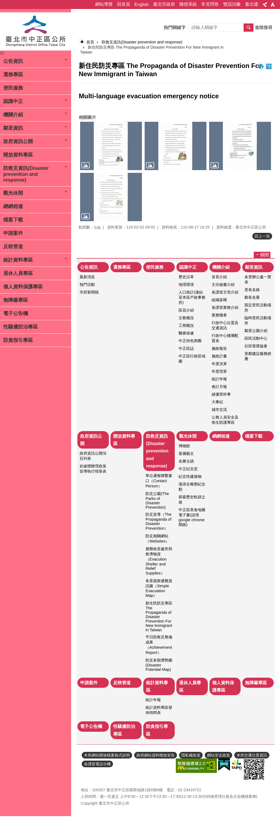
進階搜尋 (263, 27)
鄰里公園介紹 (255, 330)
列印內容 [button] (260, 66)
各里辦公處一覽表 (257, 279)
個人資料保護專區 (23, 286)
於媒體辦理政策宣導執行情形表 (93, 468)
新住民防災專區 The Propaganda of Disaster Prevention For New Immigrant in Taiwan (158, 616)
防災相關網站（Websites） (157, 538)
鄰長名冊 (252, 297)
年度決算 (219, 363)
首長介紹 (219, 277)
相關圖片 (87, 117)
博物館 (184, 446)
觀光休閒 (13, 193)
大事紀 (217, 402)
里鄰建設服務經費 (257, 356)
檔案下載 (13, 220)
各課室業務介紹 (225, 307)
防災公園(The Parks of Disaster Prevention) (157, 500)
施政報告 (219, 348)
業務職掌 (219, 315)
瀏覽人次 (88, 781)
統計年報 (219, 379)
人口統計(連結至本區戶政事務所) (192, 297)
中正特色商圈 (190, 341)
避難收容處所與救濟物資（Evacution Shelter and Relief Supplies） (158, 561)
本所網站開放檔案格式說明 (107, 755)
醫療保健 (186, 333)
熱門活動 (87, 284)
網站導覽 (104, 4)
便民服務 (13, 88)
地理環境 (186, 284)
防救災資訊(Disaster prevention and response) (25, 174)
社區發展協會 (255, 346)
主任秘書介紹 (223, 284)
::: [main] (80, 40)
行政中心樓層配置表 (225, 338)
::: (6, 3)
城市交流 (219, 409)
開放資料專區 (18, 155)
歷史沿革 (186, 277)
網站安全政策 (218, 755)
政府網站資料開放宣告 (155, 755)
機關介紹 (13, 114)
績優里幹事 (221, 394)
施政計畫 (219, 356)
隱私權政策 (190, 755)
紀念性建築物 (190, 476)
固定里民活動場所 (257, 307)
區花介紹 (186, 310)
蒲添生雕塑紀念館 (192, 486)
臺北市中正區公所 (35, 31)
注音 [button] (268, 66)
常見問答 (210, 4)
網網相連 (13, 206)
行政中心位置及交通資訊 (225, 325)
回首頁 (123, 4)
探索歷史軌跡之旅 (192, 499)
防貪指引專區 (18, 340)
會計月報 (219, 386)
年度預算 (219, 371)
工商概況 (186, 325)
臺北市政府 (164, 4)
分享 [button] (265, 4)
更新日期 (88, 775)
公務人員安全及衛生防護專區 (225, 420)
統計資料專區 (18, 260)
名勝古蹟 (186, 461)
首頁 (90, 42)
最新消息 (87, 277)
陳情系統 (188, 4)
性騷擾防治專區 (20, 327)
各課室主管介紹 (225, 292)
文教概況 (186, 318)
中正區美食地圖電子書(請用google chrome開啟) (192, 517)
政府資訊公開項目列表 (93, 456)
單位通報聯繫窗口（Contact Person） (158, 480)
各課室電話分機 (97, 764)
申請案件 (13, 233)
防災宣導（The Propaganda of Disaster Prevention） (158, 521)
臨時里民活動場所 (257, 320)
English (142, 4)
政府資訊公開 (18, 141)
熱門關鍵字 (175, 27)
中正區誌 (186, 348)
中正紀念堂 (188, 469)
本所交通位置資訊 (252, 755)
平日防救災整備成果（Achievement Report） (158, 645)
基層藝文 (186, 453)
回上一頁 (262, 236)
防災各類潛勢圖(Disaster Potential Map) (158, 665)
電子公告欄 (15, 313)
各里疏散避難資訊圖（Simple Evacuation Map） (158, 588)
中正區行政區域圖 (192, 358)
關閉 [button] (264, 255)
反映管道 (13, 246)
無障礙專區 (15, 300)
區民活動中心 (255, 338)
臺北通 (251, 4)
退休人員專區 (18, 273)
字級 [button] (272, 4)
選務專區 (13, 74)
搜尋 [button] (248, 27)
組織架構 (219, 300)
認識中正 (13, 101)
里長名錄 (252, 290)
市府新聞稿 (89, 292)
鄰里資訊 (13, 128)
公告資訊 (13, 61)
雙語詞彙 (232, 4)
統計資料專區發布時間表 (158, 710)
